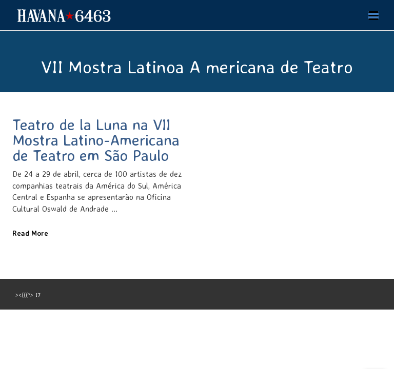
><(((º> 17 (28, 295)
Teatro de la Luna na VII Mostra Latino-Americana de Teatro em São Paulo (96, 140)
